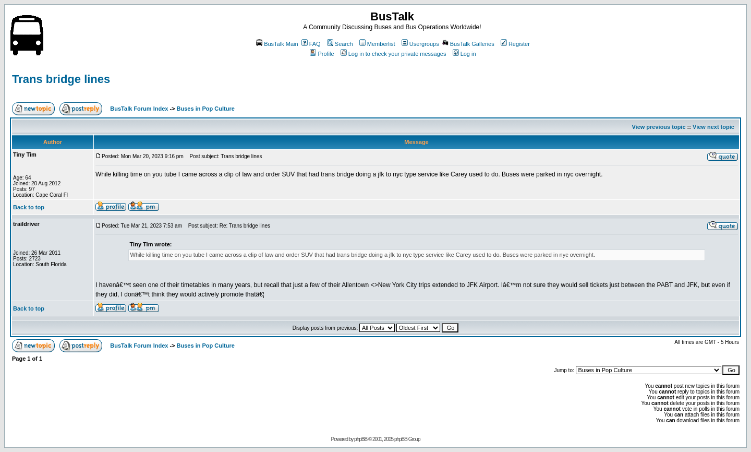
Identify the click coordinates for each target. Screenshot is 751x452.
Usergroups (420, 44)
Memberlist (377, 44)
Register (515, 44)
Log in (464, 54)
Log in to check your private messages (393, 54)
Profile (322, 54)
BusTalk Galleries (468, 44)
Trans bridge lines (61, 79)
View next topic (713, 127)
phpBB (360, 439)
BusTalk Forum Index (139, 108)
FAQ (311, 44)
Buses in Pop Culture (206, 108)
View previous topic (658, 127)
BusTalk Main (277, 44)
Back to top (28, 207)
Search (340, 44)
